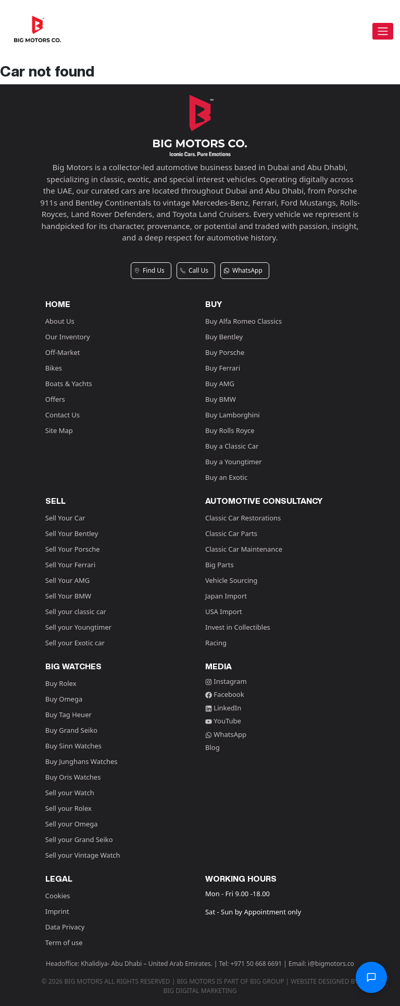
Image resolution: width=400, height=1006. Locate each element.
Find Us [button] (149, 270)
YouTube (223, 720)
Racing (216, 642)
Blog (212, 747)
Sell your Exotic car (75, 642)
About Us (59, 321)
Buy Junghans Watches (81, 761)
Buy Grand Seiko (71, 730)
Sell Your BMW (68, 596)
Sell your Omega (71, 824)
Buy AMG (219, 383)
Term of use (64, 942)
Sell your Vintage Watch (82, 855)
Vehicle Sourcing (231, 580)
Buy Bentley (224, 336)
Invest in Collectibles (237, 627)
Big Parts (219, 564)
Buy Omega (63, 699)
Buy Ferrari (222, 368)
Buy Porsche (224, 352)
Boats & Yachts (68, 383)
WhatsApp (225, 734)
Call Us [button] (194, 270)
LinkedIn (223, 707)
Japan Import (226, 596)
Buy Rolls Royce (230, 430)
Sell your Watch (69, 792)
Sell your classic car (75, 611)
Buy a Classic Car (231, 446)
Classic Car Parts (231, 533)
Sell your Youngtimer (78, 627)
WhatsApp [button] (242, 270)
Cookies (57, 895)
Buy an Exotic (226, 477)
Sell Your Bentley (71, 533)
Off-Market (62, 352)
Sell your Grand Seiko (79, 839)
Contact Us (62, 414)
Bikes (53, 368)
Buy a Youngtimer (233, 461)
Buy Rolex (61, 683)
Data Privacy (65, 927)
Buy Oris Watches (73, 777)
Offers (55, 399)
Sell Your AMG (67, 580)
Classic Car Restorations (243, 518)
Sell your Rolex (68, 808)
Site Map (59, 430)
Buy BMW (220, 399)
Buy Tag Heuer (68, 714)
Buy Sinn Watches (73, 745)
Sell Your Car (65, 518)
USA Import (223, 611)
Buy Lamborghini (232, 414)
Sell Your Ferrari (70, 564)
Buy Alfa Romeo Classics (243, 321)
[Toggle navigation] (383, 31)
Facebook (224, 694)
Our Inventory (67, 336)
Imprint (57, 911)
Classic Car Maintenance (243, 549)
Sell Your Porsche (72, 549)
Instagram (226, 681)
